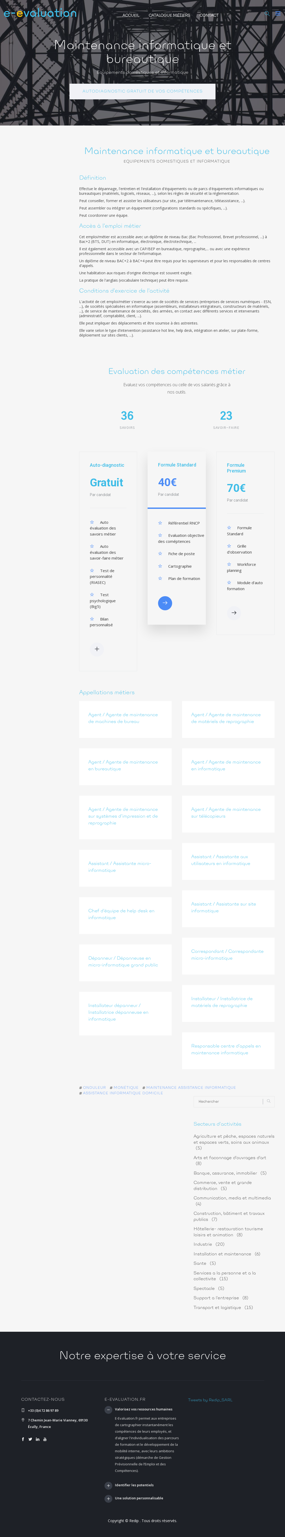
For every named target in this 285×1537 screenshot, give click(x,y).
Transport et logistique (223, 1308)
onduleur (94, 1088)
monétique (126, 1088)
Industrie (209, 1245)
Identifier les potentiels (134, 1485)
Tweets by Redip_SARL (210, 1400)
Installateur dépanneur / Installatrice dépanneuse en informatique (118, 1013)
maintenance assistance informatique (191, 1088)
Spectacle (209, 1289)
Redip (134, 1520)
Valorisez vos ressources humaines (143, 1409)
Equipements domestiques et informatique (142, 73)
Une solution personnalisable (139, 1498)
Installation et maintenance (227, 1254)
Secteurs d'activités (217, 1124)
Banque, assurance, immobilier (230, 1173)
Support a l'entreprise (221, 1298)
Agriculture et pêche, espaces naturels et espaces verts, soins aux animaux (234, 1143)
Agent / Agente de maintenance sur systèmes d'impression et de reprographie (123, 817)
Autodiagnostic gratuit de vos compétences (143, 91)
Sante (205, 1264)
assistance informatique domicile (123, 1093)
